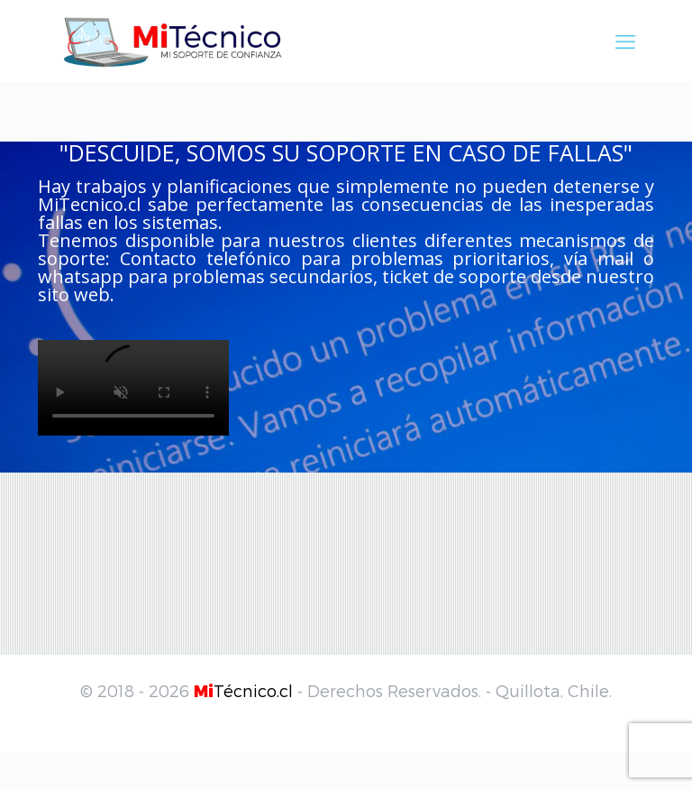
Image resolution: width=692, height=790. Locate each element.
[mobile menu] (625, 40)
